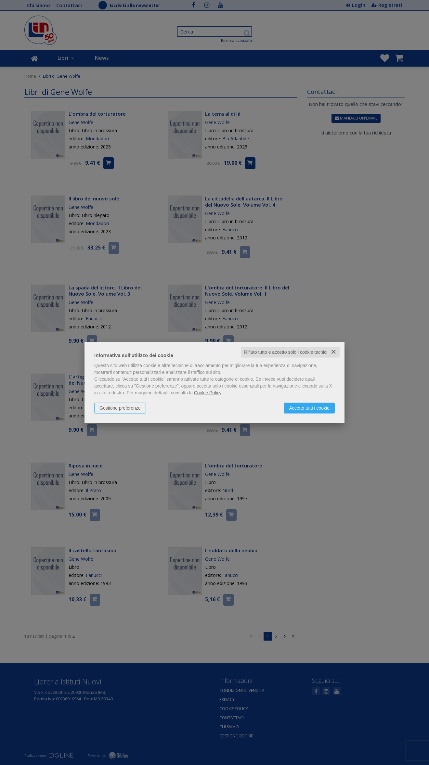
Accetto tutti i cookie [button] (309, 408)
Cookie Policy (207, 392)
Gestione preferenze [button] (120, 408)
